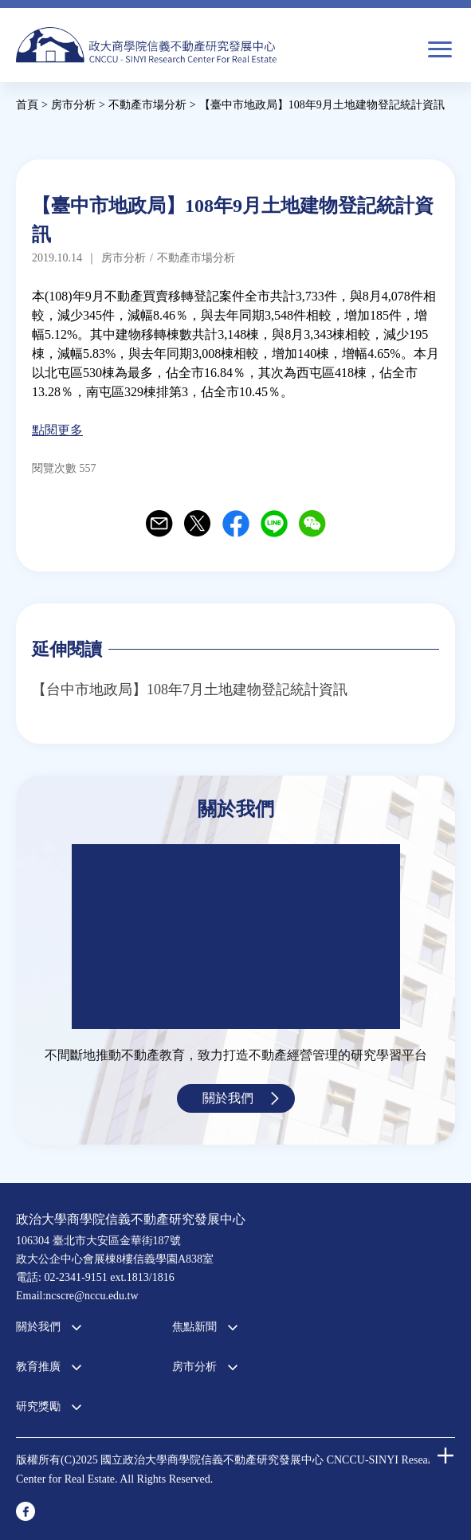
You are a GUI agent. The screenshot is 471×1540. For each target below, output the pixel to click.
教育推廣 (38, 1367)
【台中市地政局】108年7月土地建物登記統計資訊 (189, 689)
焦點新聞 (194, 1327)
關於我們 (227, 1098)
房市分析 (194, 1367)
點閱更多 (57, 430)
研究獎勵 (38, 1406)
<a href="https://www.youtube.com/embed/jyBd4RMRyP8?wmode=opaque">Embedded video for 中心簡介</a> (236, 936)
